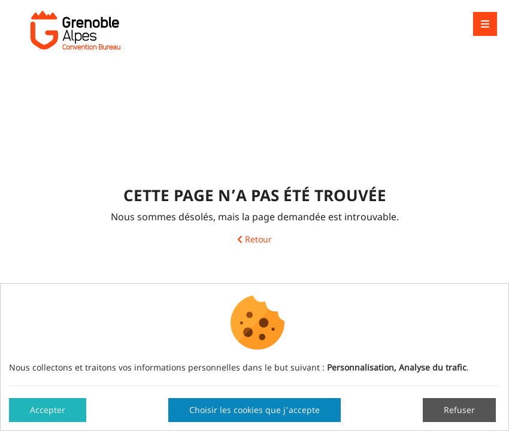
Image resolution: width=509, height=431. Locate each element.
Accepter (47, 409)
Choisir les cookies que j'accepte (254, 409)
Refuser (459, 409)
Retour (254, 239)
